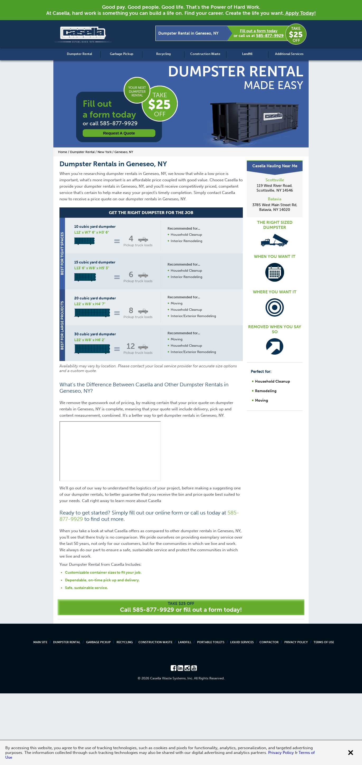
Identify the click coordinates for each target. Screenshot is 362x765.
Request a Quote (119, 133)
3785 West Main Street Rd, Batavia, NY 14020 (274, 207)
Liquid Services (242, 714)
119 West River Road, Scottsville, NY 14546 (275, 188)
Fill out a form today (258, 31)
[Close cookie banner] (350, 752)
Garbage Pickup (121, 54)
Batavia (274, 199)
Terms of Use (324, 714)
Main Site (40, 714)
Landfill (247, 54)
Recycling (163, 54)
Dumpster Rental (79, 54)
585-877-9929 (270, 35)
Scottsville (275, 180)
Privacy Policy (296, 714)
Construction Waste (205, 54)
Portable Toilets (210, 714)
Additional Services (289, 54)
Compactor (269, 714)
